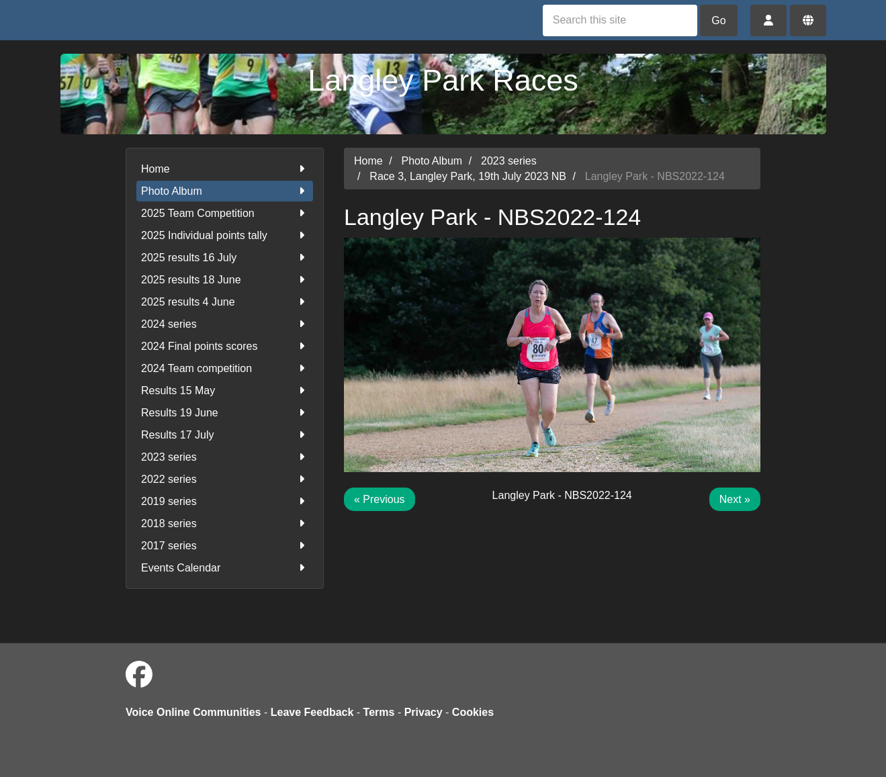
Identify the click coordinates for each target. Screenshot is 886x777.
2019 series (224, 501)
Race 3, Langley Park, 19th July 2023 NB (467, 176)
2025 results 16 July (224, 257)
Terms (379, 712)
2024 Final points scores (224, 346)
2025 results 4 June (224, 302)
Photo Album (224, 191)
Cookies (473, 712)
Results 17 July (224, 435)
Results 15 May (224, 390)
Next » (734, 499)
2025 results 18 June (224, 279)
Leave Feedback (312, 712)
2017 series (224, 545)
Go (718, 20)
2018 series (224, 523)
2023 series (224, 457)
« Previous (379, 499)
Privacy (423, 712)
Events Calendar (224, 568)
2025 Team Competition (224, 213)
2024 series (224, 324)
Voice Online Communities (193, 712)
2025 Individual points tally (224, 235)
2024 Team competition (224, 368)
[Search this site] (620, 20)
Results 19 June (224, 412)
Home (224, 169)
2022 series (224, 479)
